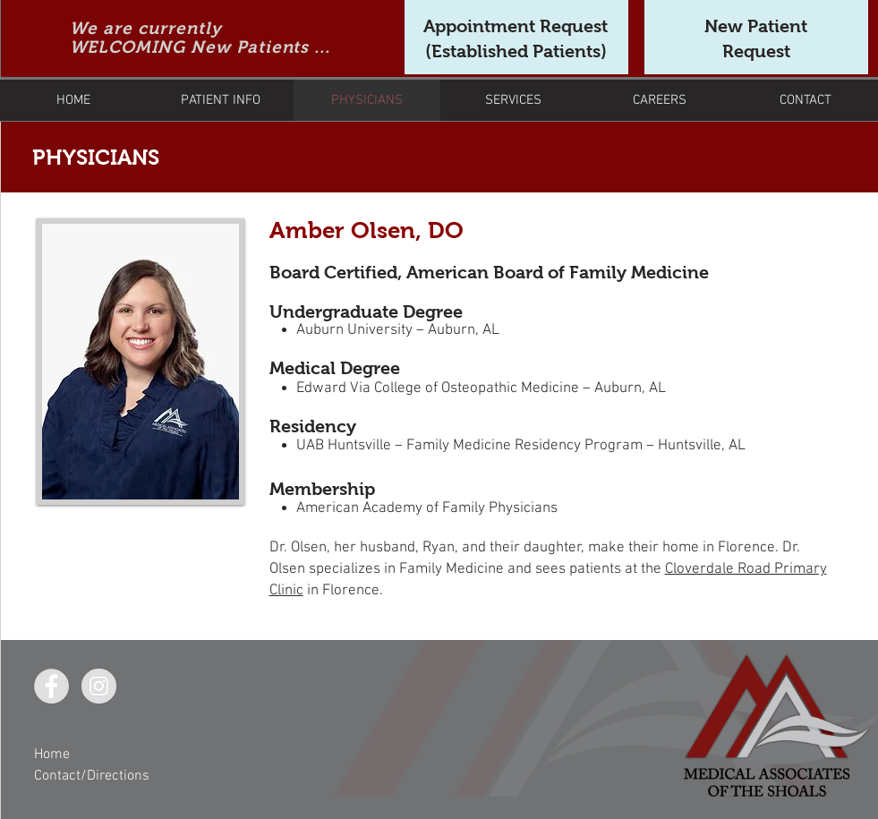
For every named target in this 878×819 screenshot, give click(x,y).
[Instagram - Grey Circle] (98, 686)
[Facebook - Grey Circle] (51, 686)
